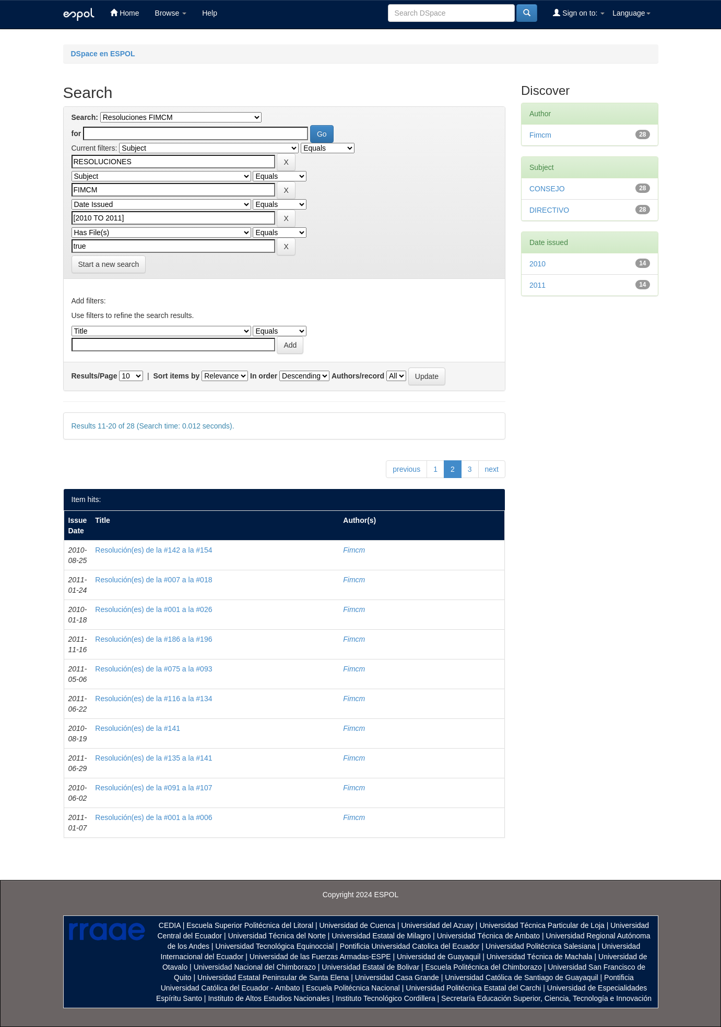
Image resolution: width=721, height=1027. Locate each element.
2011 (537, 285)
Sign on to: (579, 12)
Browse (171, 13)
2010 (537, 264)
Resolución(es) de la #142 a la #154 (153, 550)
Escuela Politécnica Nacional (353, 988)
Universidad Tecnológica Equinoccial (274, 946)
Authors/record (358, 376)
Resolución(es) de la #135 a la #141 (153, 758)
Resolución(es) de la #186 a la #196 (153, 639)
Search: (85, 117)
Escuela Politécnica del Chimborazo (483, 967)
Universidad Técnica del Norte (277, 936)
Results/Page (94, 376)
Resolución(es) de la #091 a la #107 (153, 788)
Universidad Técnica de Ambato (488, 936)
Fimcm (354, 550)
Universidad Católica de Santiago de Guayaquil (521, 977)
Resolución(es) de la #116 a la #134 (153, 698)
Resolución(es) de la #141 (137, 728)
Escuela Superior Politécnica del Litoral (249, 925)
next (492, 469)
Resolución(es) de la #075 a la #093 (153, 669)
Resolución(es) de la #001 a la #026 (153, 609)
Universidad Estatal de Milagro (381, 936)
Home (124, 12)
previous (406, 469)
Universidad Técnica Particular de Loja (541, 925)
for (76, 133)
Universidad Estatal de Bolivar (370, 967)
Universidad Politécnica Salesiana (541, 946)
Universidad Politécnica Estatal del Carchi (473, 988)
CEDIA (170, 925)
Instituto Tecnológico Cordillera (385, 998)
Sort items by (176, 376)
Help (209, 13)
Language (631, 13)
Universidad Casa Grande (398, 977)
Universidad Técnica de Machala (540, 956)
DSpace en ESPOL (103, 54)
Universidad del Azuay (437, 925)
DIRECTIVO (549, 210)
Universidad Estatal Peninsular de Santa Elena (273, 977)
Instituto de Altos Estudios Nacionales (268, 998)
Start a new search (108, 264)
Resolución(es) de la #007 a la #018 (153, 580)
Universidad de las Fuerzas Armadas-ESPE (320, 956)
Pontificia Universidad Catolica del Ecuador (410, 946)
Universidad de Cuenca (357, 925)
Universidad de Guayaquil (438, 956)
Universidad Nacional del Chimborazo (255, 967)
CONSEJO (547, 189)
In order (263, 376)
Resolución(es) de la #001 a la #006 (153, 817)
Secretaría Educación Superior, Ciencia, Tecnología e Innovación (546, 998)
